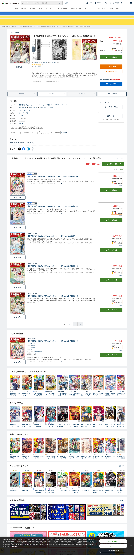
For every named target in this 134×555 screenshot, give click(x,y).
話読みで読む (111, 123)
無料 (117, 8)
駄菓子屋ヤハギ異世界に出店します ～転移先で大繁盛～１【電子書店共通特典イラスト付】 (98, 400)
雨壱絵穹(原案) (44, 114)
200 (21, 130)
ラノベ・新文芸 (62, 8)
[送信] (60, 3)
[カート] (124, 3)
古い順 (114, 176)
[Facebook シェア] (24, 156)
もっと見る (120, 165)
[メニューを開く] (131, 3)
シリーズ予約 (105, 86)
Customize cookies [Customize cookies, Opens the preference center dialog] (113, 550)
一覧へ (121, 507)
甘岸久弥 (45, 69)
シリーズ (57, 100)
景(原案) (52, 114)
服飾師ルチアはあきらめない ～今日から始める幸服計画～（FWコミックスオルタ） (43, 111)
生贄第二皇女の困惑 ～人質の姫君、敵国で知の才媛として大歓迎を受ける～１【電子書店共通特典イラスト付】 (62, 400)
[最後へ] (80, 331)
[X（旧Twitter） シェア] (19, 156)
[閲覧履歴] (116, 3)
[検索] (60, 3)
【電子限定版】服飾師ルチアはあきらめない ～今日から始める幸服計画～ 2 (52, 302)
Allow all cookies (113, 541)
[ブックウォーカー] (10, 3)
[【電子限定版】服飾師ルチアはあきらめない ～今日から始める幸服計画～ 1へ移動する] (77, 33)
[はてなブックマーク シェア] (28, 156)
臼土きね (36, 69)
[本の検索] (26, 3)
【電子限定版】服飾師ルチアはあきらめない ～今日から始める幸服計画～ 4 (52, 243)
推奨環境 (64, 139)
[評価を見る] (37, 72)
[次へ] (33, 56)
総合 (16, 8)
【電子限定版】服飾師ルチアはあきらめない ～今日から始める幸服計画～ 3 (52, 273)
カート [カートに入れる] (111, 197)
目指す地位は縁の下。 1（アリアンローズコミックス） (122, 400)
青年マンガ (13, 149)
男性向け (21, 149)
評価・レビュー (112, 100)
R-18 (111, 8)
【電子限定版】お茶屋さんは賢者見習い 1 (39, 400)
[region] (67, 546)
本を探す (66, 3)
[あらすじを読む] (64, 82)
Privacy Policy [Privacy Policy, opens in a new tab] (13, 546)
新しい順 (121, 176)
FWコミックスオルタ (25, 117)
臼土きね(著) (22, 114)
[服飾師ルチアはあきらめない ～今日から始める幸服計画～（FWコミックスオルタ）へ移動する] (41, 33)
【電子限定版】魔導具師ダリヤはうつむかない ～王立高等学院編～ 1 (15, 400)
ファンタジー (29, 149)
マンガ (40, 8)
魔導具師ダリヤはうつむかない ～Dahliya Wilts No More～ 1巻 (27, 400)
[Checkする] (28, 69)
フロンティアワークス (25, 119)
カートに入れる (111, 64)
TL (91, 8)
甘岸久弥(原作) (33, 114)
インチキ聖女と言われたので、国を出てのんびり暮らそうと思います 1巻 (86, 400)
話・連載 (32, 8)
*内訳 (120, 59)
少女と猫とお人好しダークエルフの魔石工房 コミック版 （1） (50, 400)
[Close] (131, 546)
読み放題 (24, 8)
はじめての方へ (111, 78)
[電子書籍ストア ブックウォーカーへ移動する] (8, 33)
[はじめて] (107, 3)
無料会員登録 (111, 73)
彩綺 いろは (33, 350)
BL (86, 8)
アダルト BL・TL (101, 8)
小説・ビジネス (50, 8)
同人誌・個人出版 (76, 8)
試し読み (20, 73)
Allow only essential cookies (113, 546)
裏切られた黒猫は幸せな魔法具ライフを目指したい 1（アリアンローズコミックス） (110, 400)
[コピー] (33, 156)
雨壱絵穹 (54, 69)
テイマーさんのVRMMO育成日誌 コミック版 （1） (74, 400)
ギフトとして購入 (111, 113)
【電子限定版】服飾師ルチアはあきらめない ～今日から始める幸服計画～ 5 (52, 213)
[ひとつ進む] (75, 331)
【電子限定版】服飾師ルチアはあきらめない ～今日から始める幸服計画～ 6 (52, 183)
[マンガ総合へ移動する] (20, 33)
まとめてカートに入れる (113, 170)
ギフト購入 (104, 109)
